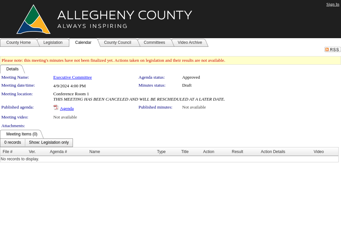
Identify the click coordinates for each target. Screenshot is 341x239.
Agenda (67, 108)
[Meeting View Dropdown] (49, 143)
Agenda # (58, 151)
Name (95, 151)
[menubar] (36, 142)
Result (237, 151)
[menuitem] (12, 143)
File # (7, 151)
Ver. (32, 151)
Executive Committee (72, 77)
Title (184, 151)
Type (161, 151)
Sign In (332, 4)
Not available (194, 107)
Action (208, 151)
